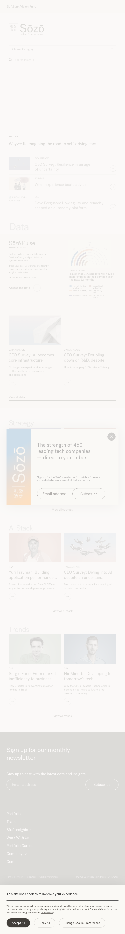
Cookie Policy (47, 912)
